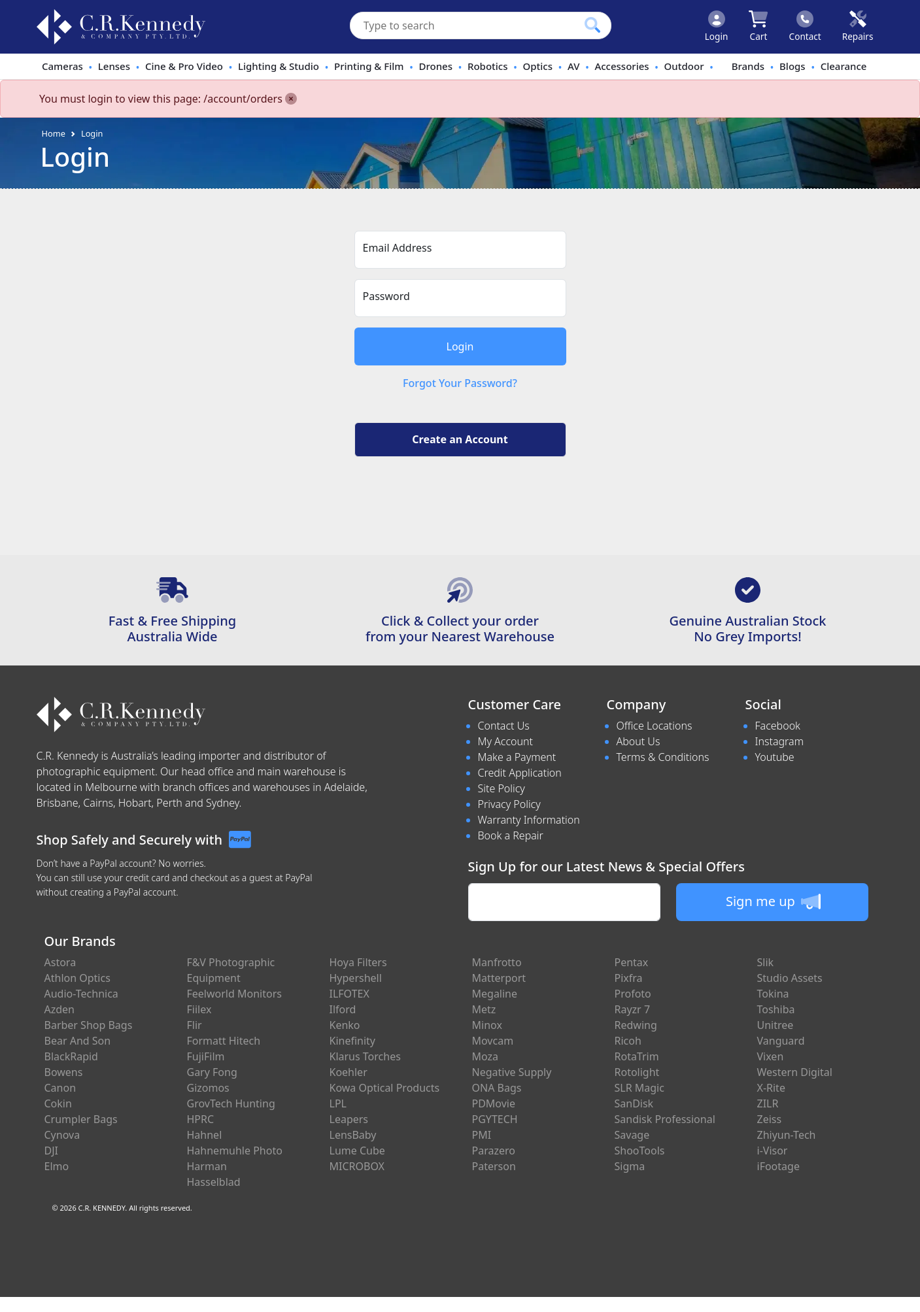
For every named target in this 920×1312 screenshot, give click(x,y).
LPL (338, 1103)
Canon (60, 1088)
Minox (487, 1025)
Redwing (636, 1025)
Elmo (56, 1166)
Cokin (58, 1103)
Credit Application (520, 772)
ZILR (768, 1103)
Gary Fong (212, 1072)
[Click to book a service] (858, 26)
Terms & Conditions (663, 757)
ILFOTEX (349, 993)
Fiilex (199, 1009)
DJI (51, 1150)
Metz (484, 1009)
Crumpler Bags (81, 1119)
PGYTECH (495, 1119)
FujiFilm (206, 1056)
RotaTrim (637, 1056)
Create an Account (459, 439)
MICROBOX (357, 1166)
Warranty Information (529, 820)
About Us (638, 741)
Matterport (499, 978)
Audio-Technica (81, 993)
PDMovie (494, 1103)
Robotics (488, 66)
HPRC (200, 1119)
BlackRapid (71, 1056)
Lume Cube (357, 1150)
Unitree (775, 1025)
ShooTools (640, 1150)
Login (92, 133)
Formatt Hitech (224, 1041)
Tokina (773, 993)
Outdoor (684, 66)
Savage (632, 1135)
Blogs (792, 66)
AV (573, 66)
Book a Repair (510, 835)
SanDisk (634, 1103)
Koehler (348, 1072)
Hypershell (356, 978)
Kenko (345, 1025)
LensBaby (353, 1135)
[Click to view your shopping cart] (758, 26)
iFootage (778, 1166)
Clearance (844, 66)
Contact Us (504, 725)
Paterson (494, 1166)
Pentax (632, 962)
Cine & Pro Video (184, 66)
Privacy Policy (509, 804)
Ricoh (628, 1041)
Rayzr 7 (633, 1009)
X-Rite (771, 1088)
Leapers (349, 1119)
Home (53, 133)
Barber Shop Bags (88, 1025)
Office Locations (654, 725)
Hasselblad (214, 1182)
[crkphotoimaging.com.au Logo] (121, 26)
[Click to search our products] (592, 24)
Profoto (633, 993)
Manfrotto (497, 962)
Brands (748, 66)
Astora (60, 962)
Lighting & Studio (278, 66)
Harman (207, 1166)
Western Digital (794, 1072)
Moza (485, 1056)
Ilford (343, 1009)
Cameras (62, 66)
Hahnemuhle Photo (234, 1150)
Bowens (63, 1072)
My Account (506, 741)
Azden (59, 1009)
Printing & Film (369, 66)
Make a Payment (517, 757)
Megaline (495, 993)
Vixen (770, 1056)
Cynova (62, 1135)
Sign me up (773, 901)
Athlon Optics (77, 978)
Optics (538, 66)
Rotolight (637, 1072)
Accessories (621, 66)
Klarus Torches (365, 1056)
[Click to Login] (716, 26)
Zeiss (769, 1119)
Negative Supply (512, 1072)
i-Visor (772, 1150)
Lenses (114, 66)
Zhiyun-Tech (786, 1135)
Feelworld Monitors (234, 993)
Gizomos (208, 1088)
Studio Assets (790, 978)
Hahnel (204, 1135)
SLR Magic (639, 1088)
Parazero (493, 1150)
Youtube (774, 757)
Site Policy (501, 788)
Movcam (493, 1041)
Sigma (630, 1166)
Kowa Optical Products (385, 1088)
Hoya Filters (358, 962)
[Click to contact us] (805, 26)
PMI (482, 1135)
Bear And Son (77, 1041)
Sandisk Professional (665, 1119)
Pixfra (629, 978)
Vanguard (781, 1041)
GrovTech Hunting (231, 1103)
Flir (194, 1025)
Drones (435, 66)
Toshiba (776, 1009)
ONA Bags (497, 1088)
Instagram (779, 741)
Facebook (777, 725)
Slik (765, 962)
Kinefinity (353, 1041)
